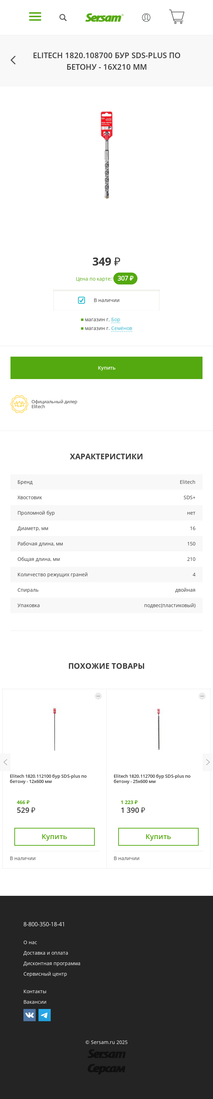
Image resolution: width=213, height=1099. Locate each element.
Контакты (35, 991)
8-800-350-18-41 (44, 924)
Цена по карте (93, 278)
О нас (30, 942)
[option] (106, 155)
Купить (106, 367)
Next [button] (208, 762)
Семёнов (121, 328)
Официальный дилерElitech (54, 404)
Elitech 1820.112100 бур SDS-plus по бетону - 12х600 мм (48, 778)
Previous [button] (5, 762)
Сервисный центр (45, 973)
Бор (115, 319)
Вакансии (35, 1001)
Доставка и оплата (45, 952)
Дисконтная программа (51, 963)
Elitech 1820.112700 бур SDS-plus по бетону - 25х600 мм (152, 778)
